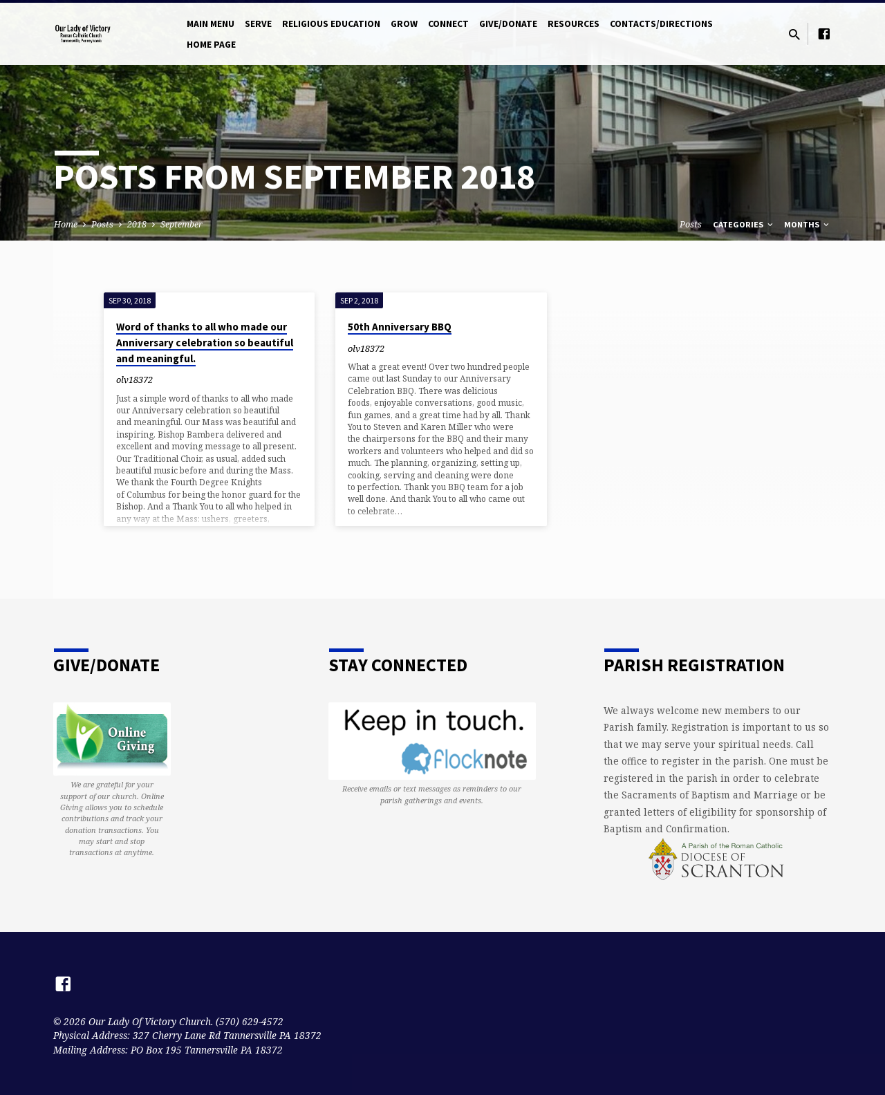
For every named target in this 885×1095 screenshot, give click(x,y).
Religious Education (331, 24)
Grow (404, 24)
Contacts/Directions (661, 24)
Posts (102, 224)
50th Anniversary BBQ (399, 326)
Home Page (211, 44)
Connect (448, 24)
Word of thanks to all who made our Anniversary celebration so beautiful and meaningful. (204, 342)
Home (65, 224)
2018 (137, 224)
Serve (258, 24)
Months (807, 224)
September (181, 224)
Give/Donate (508, 24)
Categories (744, 224)
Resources (573, 24)
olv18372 (134, 379)
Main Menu (210, 24)
